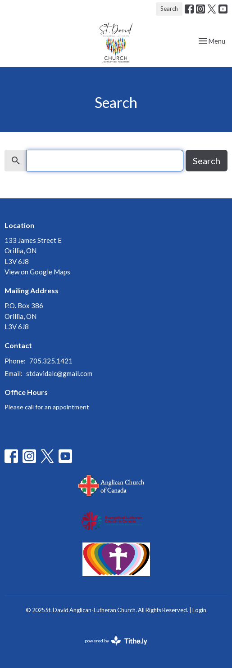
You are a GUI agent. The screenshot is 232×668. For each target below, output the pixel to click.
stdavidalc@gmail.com (59, 373)
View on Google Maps (37, 272)
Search (169, 8)
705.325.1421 (51, 361)
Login (199, 610)
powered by (116, 641)
